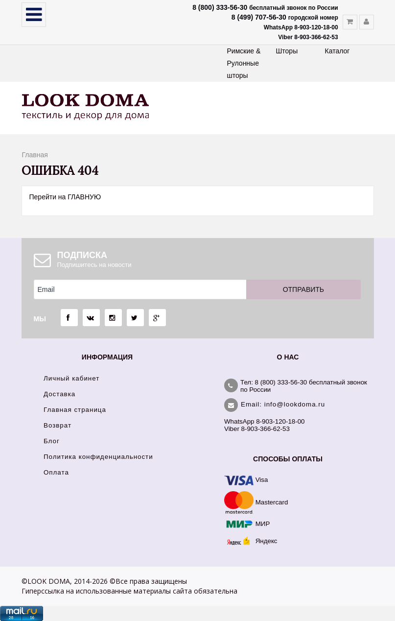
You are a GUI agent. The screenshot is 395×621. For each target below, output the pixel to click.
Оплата (56, 472)
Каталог (337, 51)
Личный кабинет (71, 378)
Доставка (59, 394)
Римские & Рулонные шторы (244, 63)
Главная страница (75, 409)
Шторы (287, 51)
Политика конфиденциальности (98, 456)
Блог (52, 441)
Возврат (57, 425)
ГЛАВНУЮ (84, 197)
